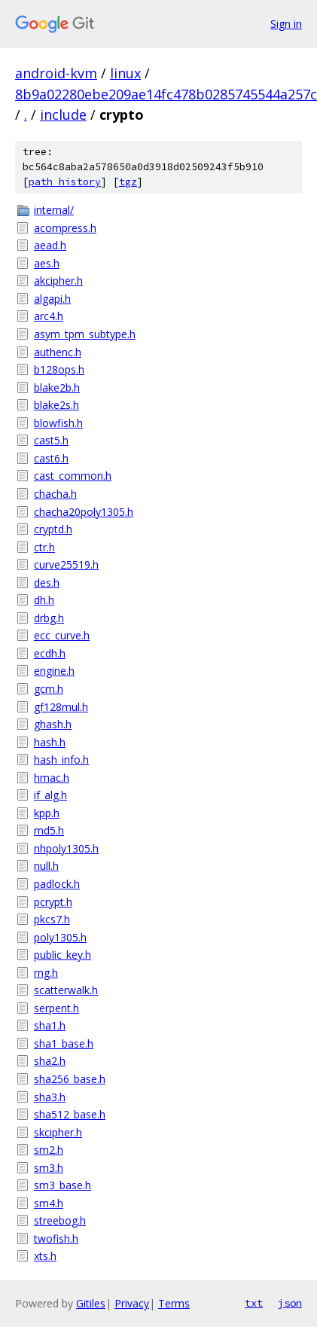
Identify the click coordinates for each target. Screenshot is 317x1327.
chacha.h (55, 494)
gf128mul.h (61, 707)
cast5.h (51, 440)
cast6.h (51, 458)
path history (65, 181)
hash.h (50, 742)
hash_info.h (61, 759)
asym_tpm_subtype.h (85, 334)
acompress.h (65, 228)
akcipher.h (58, 280)
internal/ (54, 210)
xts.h (45, 1256)
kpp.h (46, 813)
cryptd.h (53, 529)
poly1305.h (60, 937)
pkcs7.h (52, 919)
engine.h (54, 671)
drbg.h (49, 618)
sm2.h (48, 1149)
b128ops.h (59, 369)
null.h (46, 866)
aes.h (46, 263)
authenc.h (57, 352)
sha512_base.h (69, 1114)
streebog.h (60, 1220)
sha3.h (50, 1097)
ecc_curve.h (62, 635)
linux (125, 73)
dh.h (44, 600)
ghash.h (53, 724)
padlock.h (57, 884)
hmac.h (51, 777)
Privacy (131, 1303)
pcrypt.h (53, 902)
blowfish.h (58, 423)
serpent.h (56, 1008)
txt (254, 1303)
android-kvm (56, 73)
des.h (46, 582)
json (290, 1303)
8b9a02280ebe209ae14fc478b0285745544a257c (166, 94)
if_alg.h (50, 795)
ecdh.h (50, 653)
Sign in (286, 24)
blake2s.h (56, 405)
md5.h (49, 830)
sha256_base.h (69, 1079)
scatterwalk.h (66, 990)
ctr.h (44, 547)
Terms (174, 1303)
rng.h (46, 973)
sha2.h (50, 1061)
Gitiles (90, 1303)
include (63, 114)
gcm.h (48, 689)
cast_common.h (72, 475)
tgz (128, 181)
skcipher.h (58, 1132)
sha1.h (50, 1025)
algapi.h (52, 298)
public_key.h (62, 954)
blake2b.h (57, 387)
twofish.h (56, 1238)
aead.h (50, 245)
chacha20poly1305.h (83, 512)
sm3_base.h (62, 1185)
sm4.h (48, 1203)
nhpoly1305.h (66, 848)
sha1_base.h (63, 1043)
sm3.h (48, 1168)
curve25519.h (66, 564)
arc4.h (48, 316)
